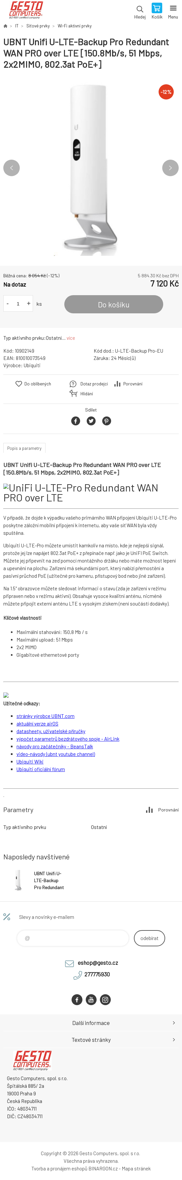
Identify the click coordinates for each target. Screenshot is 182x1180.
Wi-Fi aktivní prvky (75, 25)
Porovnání (132, 383)
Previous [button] (11, 168)
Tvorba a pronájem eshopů (59, 1168)
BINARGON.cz (103, 1168)
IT (16, 25)
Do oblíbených (37, 383)
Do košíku (114, 304)
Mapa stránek (136, 1168)
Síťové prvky (38, 25)
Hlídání (86, 393)
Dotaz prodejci (94, 383)
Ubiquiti (32, 365)
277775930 (97, 974)
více (71, 338)
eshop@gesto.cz (98, 962)
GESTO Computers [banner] (25, 11)
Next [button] (170, 168)
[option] (91, 168)
